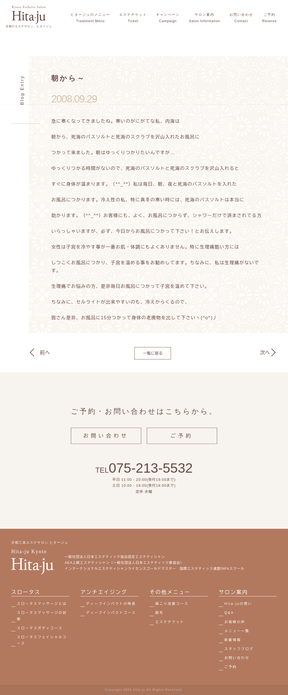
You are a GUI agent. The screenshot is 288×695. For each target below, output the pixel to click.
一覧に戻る (153, 353)
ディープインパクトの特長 (111, 604)
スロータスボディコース (40, 628)
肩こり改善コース (171, 604)
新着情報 (232, 640)
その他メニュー (170, 592)
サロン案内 (233, 592)
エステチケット (169, 622)
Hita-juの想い (238, 604)
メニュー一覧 (236, 631)
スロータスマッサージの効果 (42, 616)
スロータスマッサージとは (42, 604)
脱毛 (159, 613)
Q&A (229, 613)
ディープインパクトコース (111, 613)
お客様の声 (234, 622)
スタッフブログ (239, 649)
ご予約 (182, 440)
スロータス (25, 592)
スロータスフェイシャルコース (42, 640)
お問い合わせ (106, 440)
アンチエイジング (103, 592)
